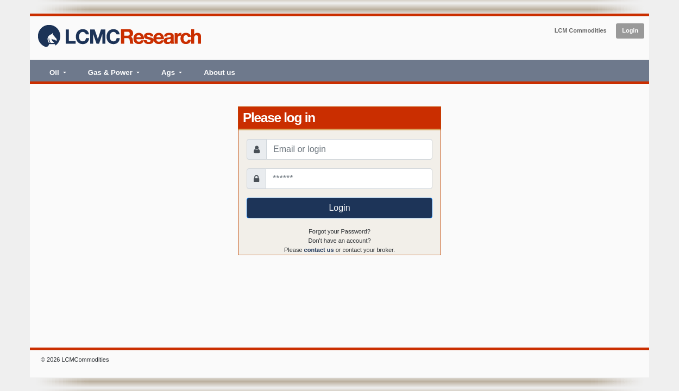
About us (219, 72)
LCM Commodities (581, 30)
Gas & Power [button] (111, 72)
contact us (319, 250)
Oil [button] (55, 72)
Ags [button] (169, 72)
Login (630, 30)
